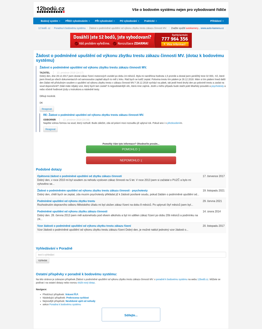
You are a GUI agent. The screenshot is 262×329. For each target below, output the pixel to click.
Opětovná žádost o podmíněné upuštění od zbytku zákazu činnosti (79, 176)
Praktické (150, 21)
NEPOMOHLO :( (131, 160)
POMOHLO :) (131, 149)
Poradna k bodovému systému (65, 304)
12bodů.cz (203, 279)
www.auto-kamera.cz (212, 28)
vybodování (105, 21)
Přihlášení (217, 21)
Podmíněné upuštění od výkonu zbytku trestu (66, 201)
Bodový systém (50, 21)
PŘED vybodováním (77, 21)
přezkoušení (173, 123)
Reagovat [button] (47, 109)
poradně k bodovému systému (92, 274)
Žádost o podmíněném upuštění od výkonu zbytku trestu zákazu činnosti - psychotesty (92, 190)
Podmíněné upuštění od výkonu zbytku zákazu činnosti (72, 211)
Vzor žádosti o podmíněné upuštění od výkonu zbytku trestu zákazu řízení (84, 225)
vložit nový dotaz (86, 282)
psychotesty (217, 86)
